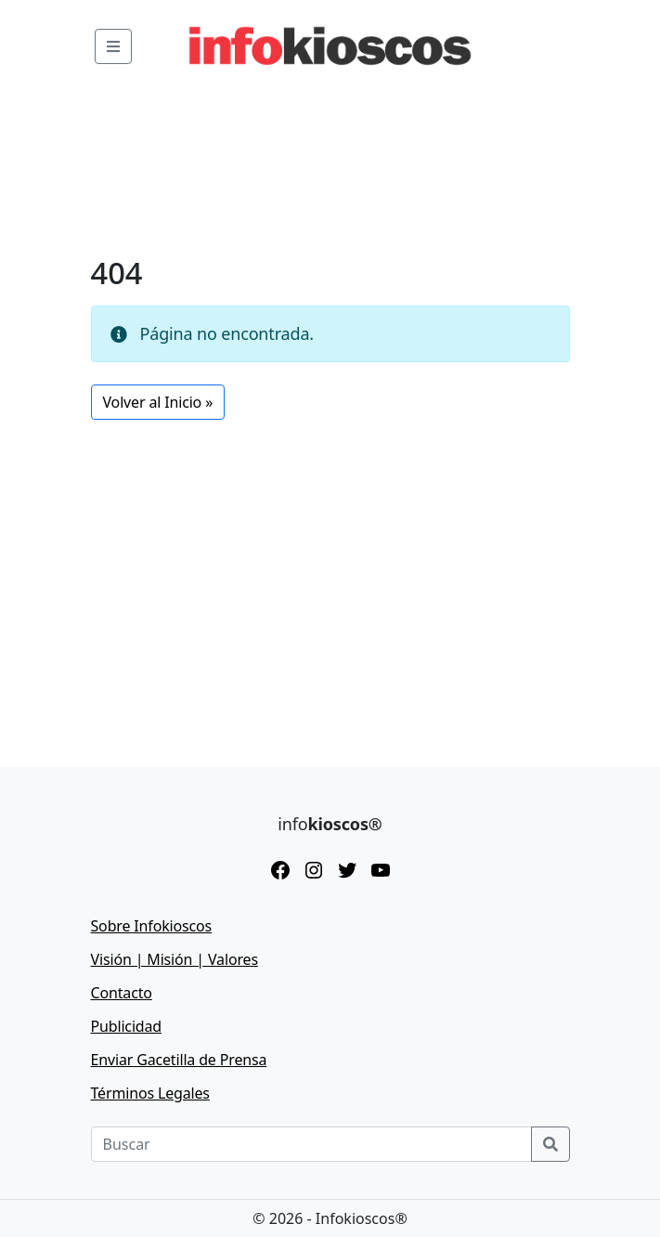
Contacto (121, 993)
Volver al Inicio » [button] (158, 402)
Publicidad (126, 1026)
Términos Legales (150, 1093)
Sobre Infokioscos (152, 926)
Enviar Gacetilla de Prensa (179, 1059)
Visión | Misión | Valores (174, 959)
